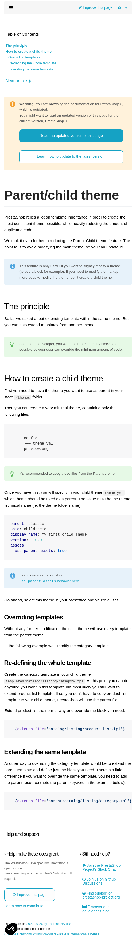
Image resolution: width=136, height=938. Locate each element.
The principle (16, 46)
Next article (18, 80)
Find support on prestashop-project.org (101, 895)
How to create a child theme (29, 51)
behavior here (49, 581)
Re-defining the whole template (32, 63)
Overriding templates (24, 57)
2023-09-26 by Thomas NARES (49, 923)
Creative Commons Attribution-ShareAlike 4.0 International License (51, 934)
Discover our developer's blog (96, 909)
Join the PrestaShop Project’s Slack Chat (101, 867)
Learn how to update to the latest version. (71, 156)
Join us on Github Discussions (99, 881)
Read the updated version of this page (71, 135)
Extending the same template (30, 69)
